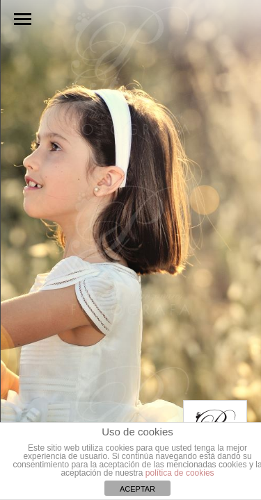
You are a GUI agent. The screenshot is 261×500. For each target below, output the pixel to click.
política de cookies (179, 473)
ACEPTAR (137, 489)
